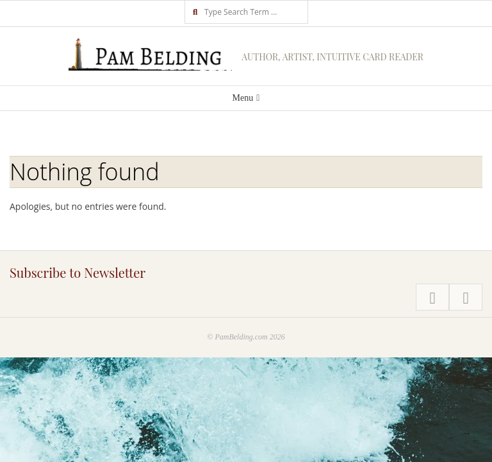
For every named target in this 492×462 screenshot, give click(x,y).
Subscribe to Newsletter (77, 272)
